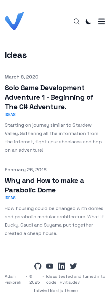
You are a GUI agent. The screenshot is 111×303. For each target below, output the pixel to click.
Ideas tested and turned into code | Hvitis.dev (75, 279)
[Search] (76, 21)
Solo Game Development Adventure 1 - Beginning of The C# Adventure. (49, 97)
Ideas (10, 114)
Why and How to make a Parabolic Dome (44, 185)
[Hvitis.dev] (16, 21)
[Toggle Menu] (101, 21)
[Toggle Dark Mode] (88, 21)
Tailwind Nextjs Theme (55, 290)
